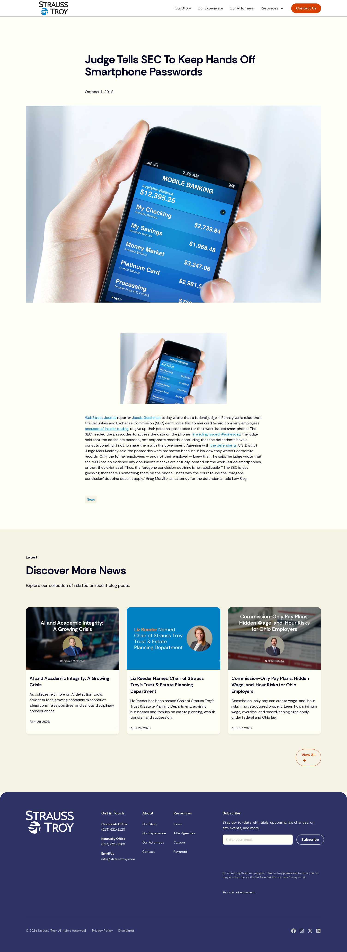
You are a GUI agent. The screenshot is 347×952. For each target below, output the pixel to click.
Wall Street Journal (100, 417)
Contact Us (306, 8)
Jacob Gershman (146, 417)
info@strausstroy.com (118, 856)
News (178, 824)
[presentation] (258, 857)
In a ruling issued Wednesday (216, 434)
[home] (53, 8)
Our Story (183, 8)
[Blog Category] (91, 499)
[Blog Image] (72, 638)
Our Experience (210, 8)
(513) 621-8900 (113, 841)
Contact (148, 852)
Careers (180, 842)
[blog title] (73, 694)
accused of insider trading (107, 428)
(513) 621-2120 (114, 827)
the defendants (223, 445)
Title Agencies (184, 833)
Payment (180, 852)
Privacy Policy (102, 930)
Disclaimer (126, 930)
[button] (272, 8)
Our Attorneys (242, 8)
